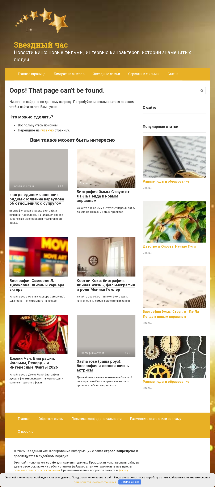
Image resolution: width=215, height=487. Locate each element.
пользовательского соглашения (37, 470)
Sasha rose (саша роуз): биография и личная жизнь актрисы (103, 366)
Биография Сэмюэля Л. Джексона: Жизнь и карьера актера (36, 285)
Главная (24, 419)
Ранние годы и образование (166, 181)
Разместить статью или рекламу (155, 419)
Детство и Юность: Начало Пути (169, 246)
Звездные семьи (106, 74)
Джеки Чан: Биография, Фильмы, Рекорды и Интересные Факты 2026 (33, 363)
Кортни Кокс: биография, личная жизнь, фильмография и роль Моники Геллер (106, 285)
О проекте (26, 432)
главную (47, 130)
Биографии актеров (69, 74)
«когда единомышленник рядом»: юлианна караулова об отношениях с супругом (36, 199)
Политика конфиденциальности (96, 419)
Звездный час (41, 45)
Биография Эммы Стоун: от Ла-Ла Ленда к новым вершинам (103, 196)
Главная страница (31, 74)
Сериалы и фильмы (143, 74)
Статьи (173, 74)
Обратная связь (51, 419)
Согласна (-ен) (130, 481)
